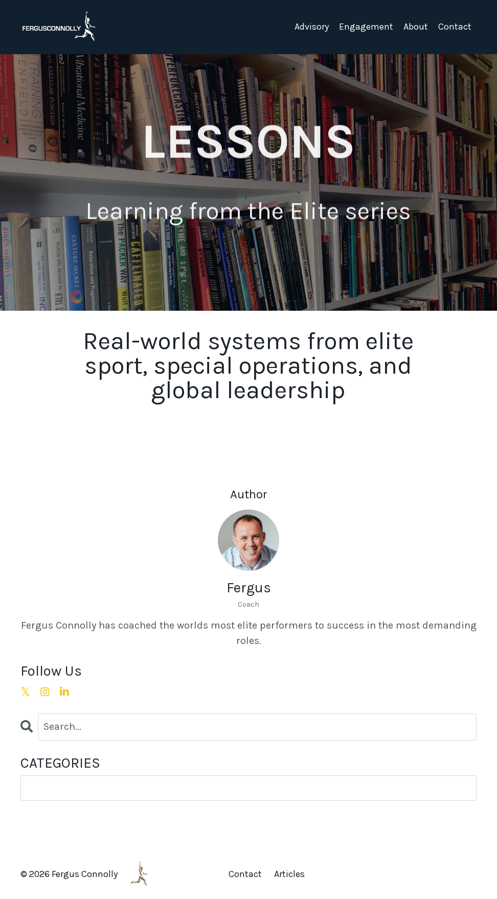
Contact (454, 26)
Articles (289, 874)
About (415, 26)
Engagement (366, 26)
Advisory (312, 26)
